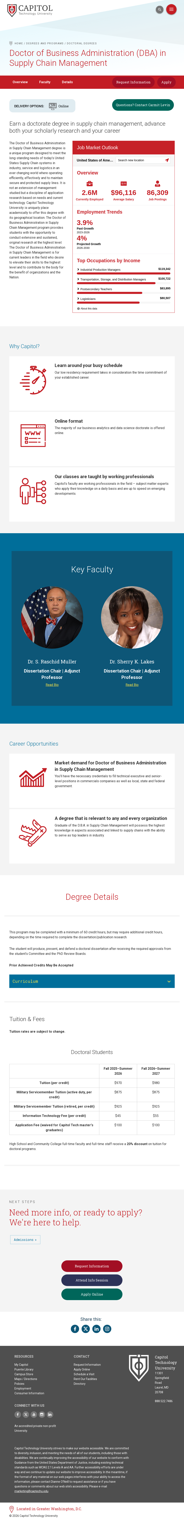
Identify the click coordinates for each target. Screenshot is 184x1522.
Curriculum (25, 982)
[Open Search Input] (159, 9)
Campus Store (23, 1376)
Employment (22, 1390)
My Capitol (21, 1366)
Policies (19, 1385)
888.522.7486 (164, 1402)
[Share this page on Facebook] (75, 1330)
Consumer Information (29, 1395)
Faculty (44, 82)
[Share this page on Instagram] (107, 1330)
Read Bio (52, 686)
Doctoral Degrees (82, 43)
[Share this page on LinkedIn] (96, 1330)
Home (19, 43)
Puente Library (23, 1371)
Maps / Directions (25, 1380)
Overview (20, 82)
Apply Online (92, 1296)
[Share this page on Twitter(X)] (86, 1330)
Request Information (133, 82)
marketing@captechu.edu (31, 1492)
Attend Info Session (92, 1282)
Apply (166, 82)
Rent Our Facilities (85, 1380)
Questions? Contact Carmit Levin (143, 105)
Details (67, 82)
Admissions (23, 1241)
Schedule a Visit (84, 1376)
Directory (79, 1385)
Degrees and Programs (45, 43)
